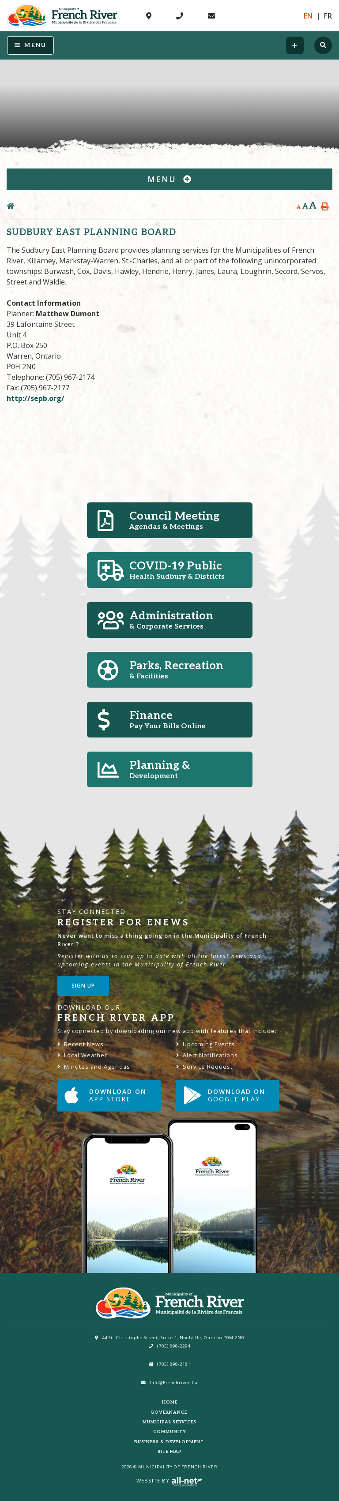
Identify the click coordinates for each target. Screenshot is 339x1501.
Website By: (169, 1480)
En (308, 16)
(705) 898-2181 (169, 1364)
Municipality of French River (62, 16)
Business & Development (169, 1442)
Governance (169, 1412)
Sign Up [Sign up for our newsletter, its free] (83, 985)
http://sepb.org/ (35, 398)
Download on (105, 1095)
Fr (328, 16)
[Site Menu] (169, 179)
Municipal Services (169, 1422)
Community (169, 1431)
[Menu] (30, 45)
